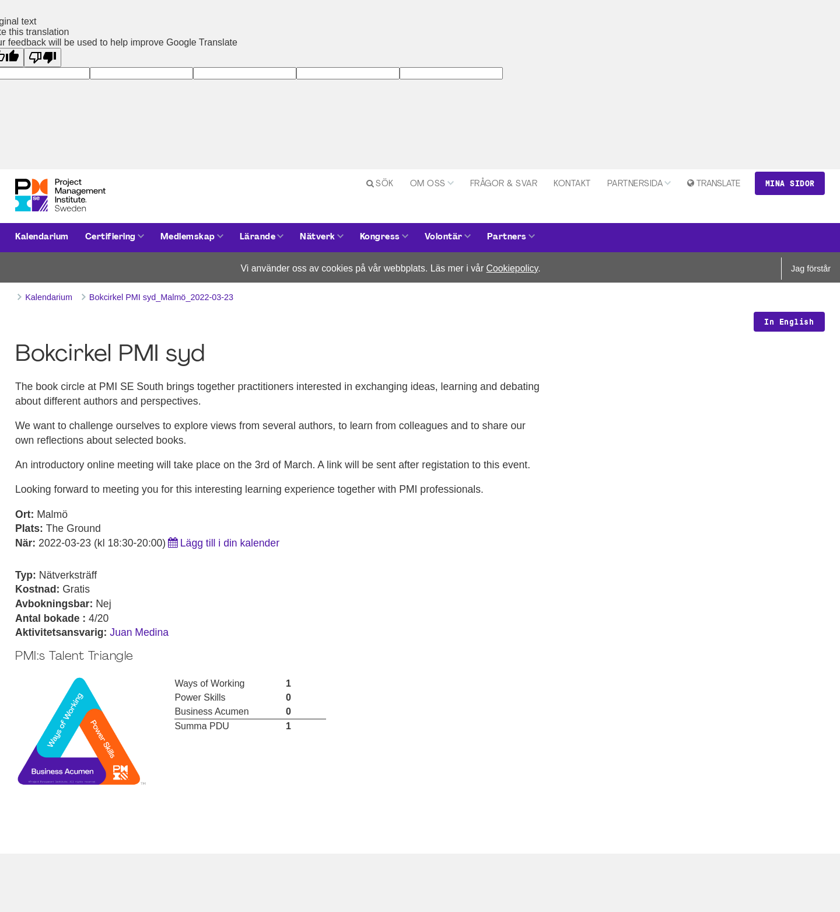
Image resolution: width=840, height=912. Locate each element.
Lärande (258, 237)
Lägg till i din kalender (229, 543)
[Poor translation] (42, 57)
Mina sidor (790, 183)
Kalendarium (42, 237)
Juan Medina (139, 632)
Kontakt (572, 184)
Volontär (444, 237)
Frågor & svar (504, 184)
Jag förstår (811, 268)
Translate (718, 184)
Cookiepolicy (512, 268)
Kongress (380, 237)
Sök (385, 184)
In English (789, 321)
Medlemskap (187, 237)
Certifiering (110, 237)
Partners (507, 237)
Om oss (428, 184)
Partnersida (635, 184)
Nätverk (317, 237)
